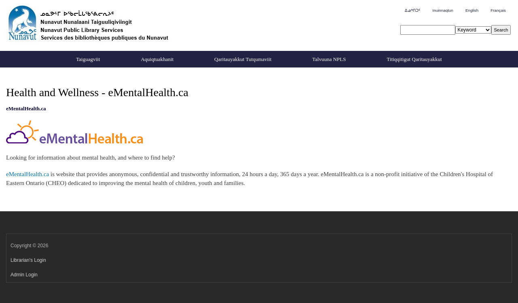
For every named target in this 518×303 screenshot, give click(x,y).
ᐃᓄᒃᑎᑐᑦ (412, 10)
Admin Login (24, 275)
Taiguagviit (88, 59)
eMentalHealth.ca (27, 174)
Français (498, 10)
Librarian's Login (28, 260)
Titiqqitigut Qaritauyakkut (414, 59)
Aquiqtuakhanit (157, 59)
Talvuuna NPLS (329, 59)
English (471, 10)
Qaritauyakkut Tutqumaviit (243, 59)
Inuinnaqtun (442, 10)
